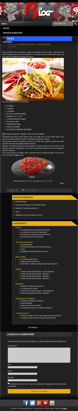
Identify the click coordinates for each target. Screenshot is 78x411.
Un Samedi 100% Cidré (29, 259)
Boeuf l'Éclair (27, 44)
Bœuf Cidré (20, 257)
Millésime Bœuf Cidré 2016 (30, 261)
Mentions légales (49, 408)
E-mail (10, 371)
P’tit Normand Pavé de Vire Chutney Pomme (30, 205)
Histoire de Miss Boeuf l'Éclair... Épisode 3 (35, 274)
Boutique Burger (21, 201)
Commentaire (13, 346)
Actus (6, 28)
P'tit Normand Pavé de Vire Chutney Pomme (36, 247)
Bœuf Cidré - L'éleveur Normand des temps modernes (39, 264)
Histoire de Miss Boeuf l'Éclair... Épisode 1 (35, 278)
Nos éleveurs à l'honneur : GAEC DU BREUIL (36, 308)
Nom (10, 364)
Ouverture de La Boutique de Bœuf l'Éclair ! (35, 234)
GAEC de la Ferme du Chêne (31, 305)
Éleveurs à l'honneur (25, 299)
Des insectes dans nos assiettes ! (32, 237)
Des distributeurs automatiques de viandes (35, 230)
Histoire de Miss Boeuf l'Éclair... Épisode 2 (35, 276)
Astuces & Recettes (12, 33)
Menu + (4, 24)
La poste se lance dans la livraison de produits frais (38, 318)
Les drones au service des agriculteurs (34, 232)
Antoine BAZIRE (26, 303)
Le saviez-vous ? (22, 313)
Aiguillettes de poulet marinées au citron (29, 215)
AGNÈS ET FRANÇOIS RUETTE (26, 208)
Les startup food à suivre (29, 288)
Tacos (17, 212)
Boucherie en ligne (46, 181)
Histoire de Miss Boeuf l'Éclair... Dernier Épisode (37, 271)
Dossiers (19, 284)
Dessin (18, 269)
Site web (11, 377)
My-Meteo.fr (33, 327)
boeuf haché (29, 181)
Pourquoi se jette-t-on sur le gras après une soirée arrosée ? (41, 315)
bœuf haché (18, 116)
